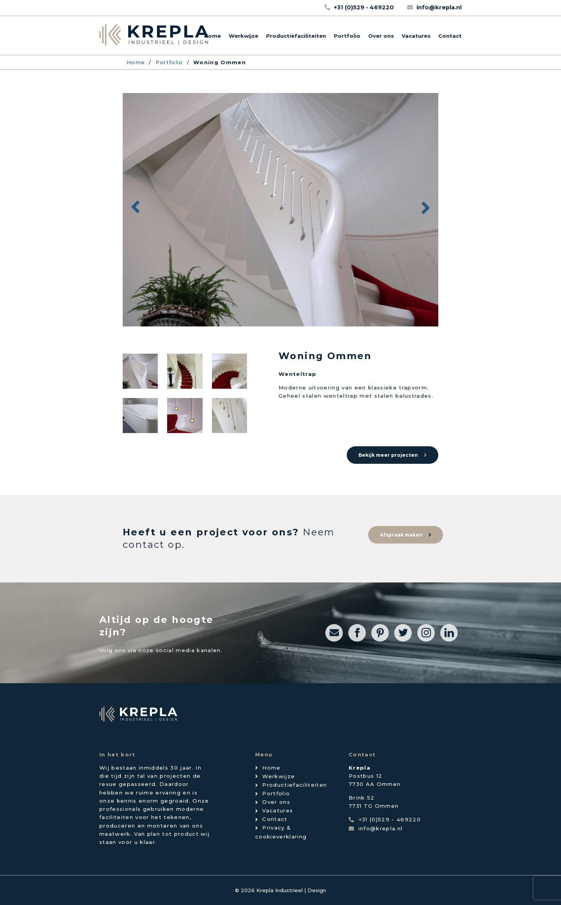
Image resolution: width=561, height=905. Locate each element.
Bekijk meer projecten (388, 455)
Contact (450, 36)
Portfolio (347, 36)
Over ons (381, 36)
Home (212, 36)
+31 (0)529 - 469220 (364, 7)
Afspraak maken (401, 535)
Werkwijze (243, 36)
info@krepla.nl (439, 7)
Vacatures (416, 36)
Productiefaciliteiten (296, 36)
